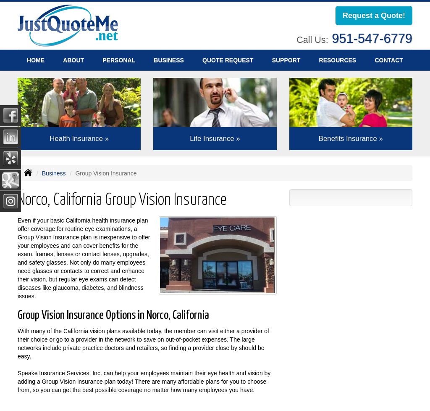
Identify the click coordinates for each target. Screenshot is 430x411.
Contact (389, 60)
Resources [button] (338, 60)
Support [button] (286, 60)
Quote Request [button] (227, 60)
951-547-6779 (372, 38)
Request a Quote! (374, 15)
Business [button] (169, 60)
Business (54, 173)
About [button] (73, 60)
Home (36, 60)
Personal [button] (118, 60)
